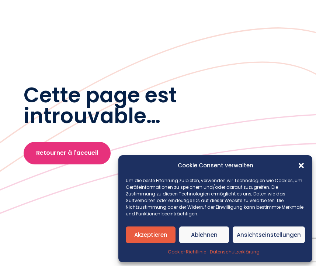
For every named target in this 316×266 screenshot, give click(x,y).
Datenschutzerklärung (235, 252)
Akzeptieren (150, 235)
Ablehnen (204, 235)
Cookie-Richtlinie (187, 252)
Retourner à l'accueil (67, 153)
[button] (301, 165)
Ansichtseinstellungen (269, 235)
